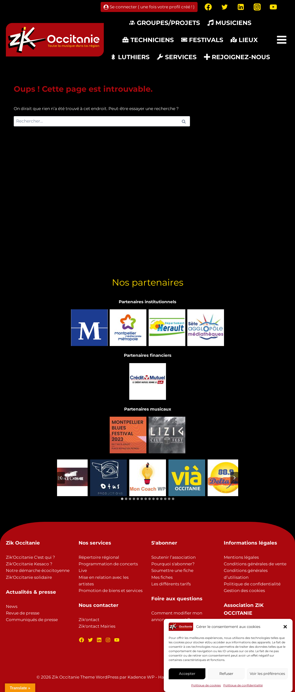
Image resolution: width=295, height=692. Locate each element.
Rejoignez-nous (237, 57)
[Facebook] (208, 7)
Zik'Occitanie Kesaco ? (29, 563)
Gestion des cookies (244, 590)
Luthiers (130, 57)
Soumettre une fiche (172, 570)
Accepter (187, 673)
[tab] (122, 499)
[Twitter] (224, 7)
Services (177, 57)
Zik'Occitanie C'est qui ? (30, 557)
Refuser (226, 673)
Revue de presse (22, 613)
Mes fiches (162, 577)
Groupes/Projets (164, 22)
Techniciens (148, 40)
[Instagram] (257, 7)
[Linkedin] (241, 7)
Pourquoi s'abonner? (173, 563)
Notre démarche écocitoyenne (38, 570)
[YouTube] (273, 7)
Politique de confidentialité (243, 685)
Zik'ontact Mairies (97, 626)
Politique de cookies (206, 685)
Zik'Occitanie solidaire (29, 577)
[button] (285, 626)
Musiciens (229, 22)
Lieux (244, 40)
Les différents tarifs (171, 583)
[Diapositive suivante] (234, 478)
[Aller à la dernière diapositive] (61, 478)
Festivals (202, 40)
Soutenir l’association (173, 557)
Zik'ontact (89, 619)
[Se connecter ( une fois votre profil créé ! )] (149, 7)
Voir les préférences (267, 673)
